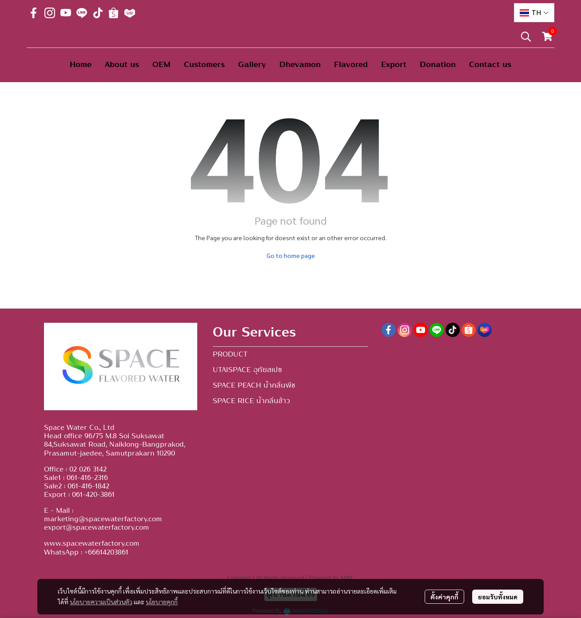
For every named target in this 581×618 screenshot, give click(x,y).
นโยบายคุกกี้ (162, 602)
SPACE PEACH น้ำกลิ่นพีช (254, 385)
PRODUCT (230, 354)
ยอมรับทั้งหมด (497, 597)
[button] (534, 12)
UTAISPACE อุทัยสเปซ (247, 369)
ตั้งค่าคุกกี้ (444, 597)
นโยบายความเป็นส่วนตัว (101, 602)
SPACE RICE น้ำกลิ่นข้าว (251, 400)
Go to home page (291, 255)
